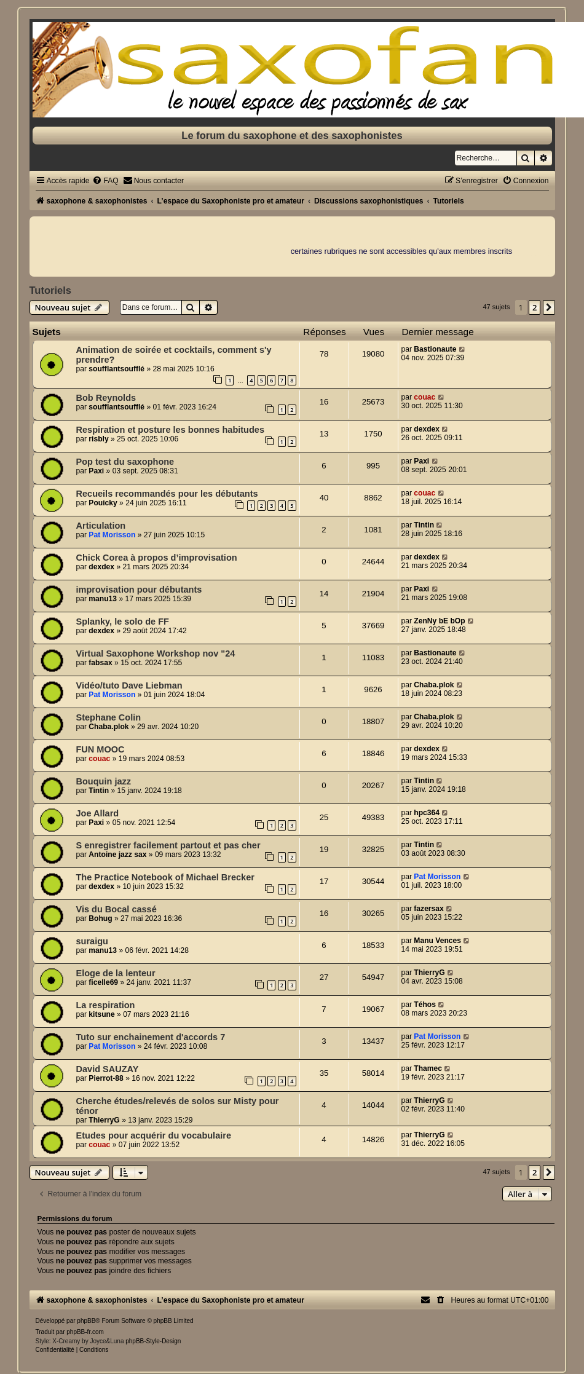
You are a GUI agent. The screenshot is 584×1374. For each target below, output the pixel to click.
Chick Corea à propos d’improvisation (156, 558)
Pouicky (103, 503)
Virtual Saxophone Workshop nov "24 (155, 653)
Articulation (101, 526)
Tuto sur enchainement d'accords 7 (151, 1037)
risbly (98, 439)
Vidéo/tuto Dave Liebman (129, 685)
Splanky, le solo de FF (122, 621)
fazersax (428, 908)
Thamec (428, 1068)
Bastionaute (435, 349)
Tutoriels (50, 290)
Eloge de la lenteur (116, 973)
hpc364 (427, 812)
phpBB (86, 1320)
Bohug (100, 918)
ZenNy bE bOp (439, 621)
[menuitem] (105, 180)
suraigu (92, 941)
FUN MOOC (100, 749)
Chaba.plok (434, 685)
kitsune (101, 1014)
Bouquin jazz (104, 781)
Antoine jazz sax (117, 854)
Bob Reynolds (106, 398)
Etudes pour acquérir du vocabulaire (153, 1135)
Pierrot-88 (106, 1078)
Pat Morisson (112, 535)
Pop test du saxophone (125, 462)
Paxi (96, 471)
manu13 (103, 598)
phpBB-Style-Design (153, 1341)
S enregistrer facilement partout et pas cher (168, 845)
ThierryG (429, 972)
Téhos (425, 1004)
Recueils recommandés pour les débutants (167, 494)
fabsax (100, 662)
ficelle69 (103, 982)
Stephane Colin (108, 717)
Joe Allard (97, 813)
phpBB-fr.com (85, 1332)
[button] (549, 307)
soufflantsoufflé (116, 369)
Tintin (424, 525)
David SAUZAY (107, 1069)
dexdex (427, 429)
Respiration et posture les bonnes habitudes (170, 430)
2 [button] (534, 307)
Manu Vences (437, 940)
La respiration (105, 1005)
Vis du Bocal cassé (116, 909)
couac (424, 397)
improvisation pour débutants (139, 589)
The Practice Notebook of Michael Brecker (165, 877)
